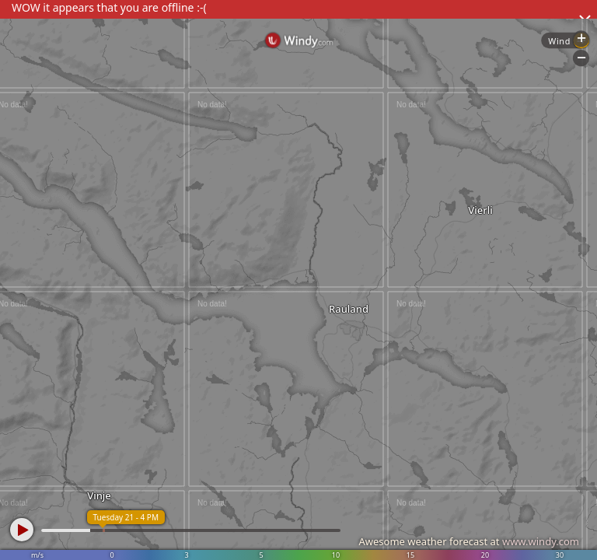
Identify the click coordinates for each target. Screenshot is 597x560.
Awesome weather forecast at (468, 541)
